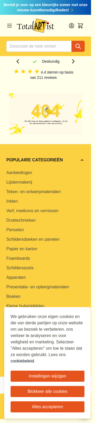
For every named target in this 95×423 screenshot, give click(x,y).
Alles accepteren (47, 406)
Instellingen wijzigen (47, 376)
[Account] (71, 25)
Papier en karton (21, 249)
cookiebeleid (22, 361)
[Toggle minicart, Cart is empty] (80, 25)
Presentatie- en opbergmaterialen (37, 287)
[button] (45, 160)
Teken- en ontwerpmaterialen (33, 191)
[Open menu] (9, 25)
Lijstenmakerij (19, 182)
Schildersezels (20, 268)
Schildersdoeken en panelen (33, 239)
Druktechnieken (21, 220)
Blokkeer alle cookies (47, 391)
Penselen (15, 230)
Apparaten (16, 277)
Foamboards (18, 258)
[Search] (78, 46)
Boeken (13, 296)
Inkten (12, 201)
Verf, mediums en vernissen (32, 210)
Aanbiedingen (19, 172)
